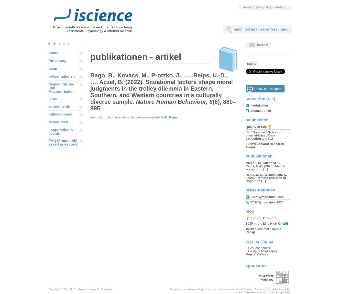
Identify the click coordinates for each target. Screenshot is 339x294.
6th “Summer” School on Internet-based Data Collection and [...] (265, 135)
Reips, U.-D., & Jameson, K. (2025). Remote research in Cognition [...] (266, 178)
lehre (53, 98)
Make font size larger (68, 44)
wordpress (190, 289)
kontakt (262, 45)
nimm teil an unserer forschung (261, 29)
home (53, 53)
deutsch (249, 7)
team (53, 68)
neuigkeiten (259, 105)
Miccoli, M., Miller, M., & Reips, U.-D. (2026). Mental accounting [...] (265, 166)
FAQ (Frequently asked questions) (64, 142)
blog (250, 211)
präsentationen (62, 76)
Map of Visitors (257, 254)
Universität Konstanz (100, 289)
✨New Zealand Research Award (265, 145)
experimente (59, 106)
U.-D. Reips (169, 117)
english (263, 7)
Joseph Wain (282, 292)
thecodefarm (273, 289)
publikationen (61, 114)
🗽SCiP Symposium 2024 (265, 202)
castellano (279, 7)
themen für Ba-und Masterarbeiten (62, 88)
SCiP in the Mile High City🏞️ (267, 223)
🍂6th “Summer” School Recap (264, 230)
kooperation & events (61, 132)
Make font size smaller (60, 44)
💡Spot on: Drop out (261, 218)
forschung (57, 61)
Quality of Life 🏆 (259, 127)
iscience (80, 289)
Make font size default (64, 44)
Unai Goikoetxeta (248, 292)
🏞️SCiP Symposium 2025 (265, 197)
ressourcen (58, 122)
